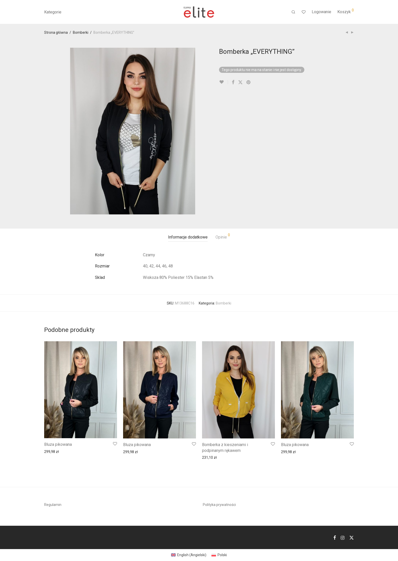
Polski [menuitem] (222, 555)
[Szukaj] (293, 12)
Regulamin (52, 505)
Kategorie (52, 12)
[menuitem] (189, 555)
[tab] (187, 237)
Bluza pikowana (58, 444)
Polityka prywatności (219, 505)
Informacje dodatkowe (188, 237)
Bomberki (80, 32)
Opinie (222, 236)
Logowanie (321, 11)
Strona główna (56, 32)
